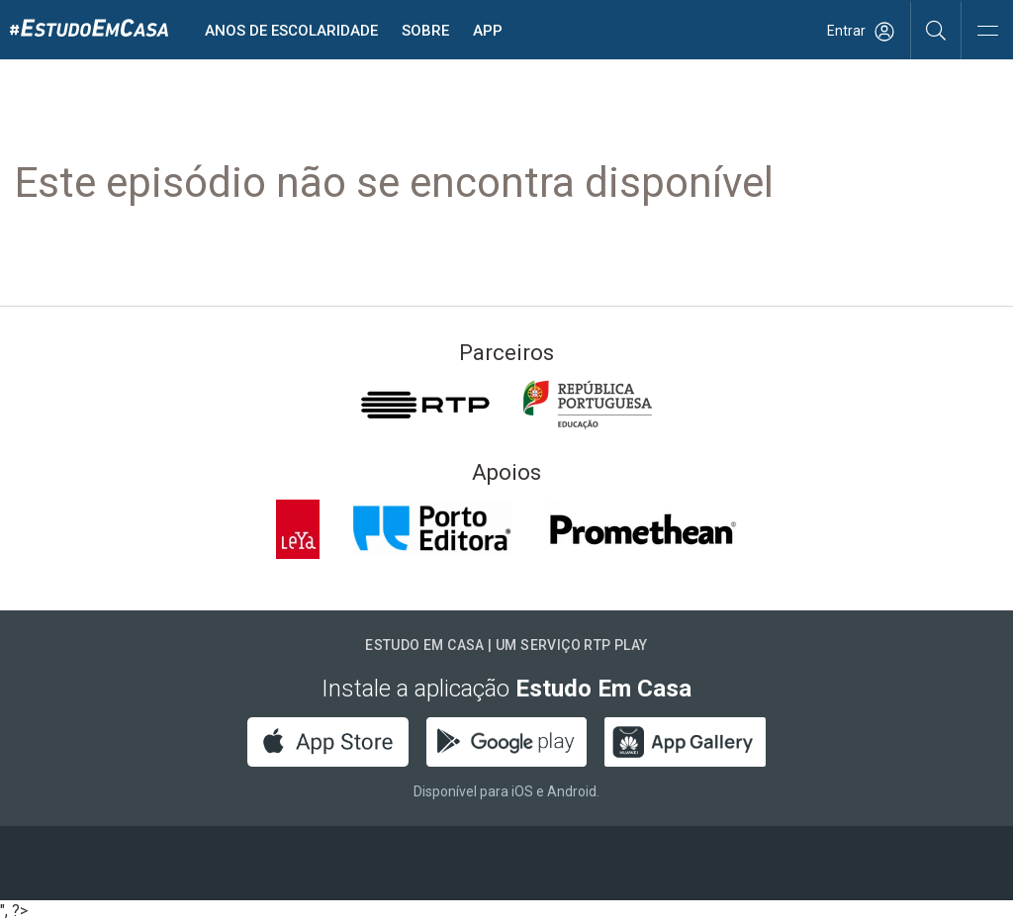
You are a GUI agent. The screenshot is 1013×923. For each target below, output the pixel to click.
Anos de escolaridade (291, 31)
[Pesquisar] (936, 29)
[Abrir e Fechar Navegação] (987, 32)
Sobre (425, 31)
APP (488, 31)
